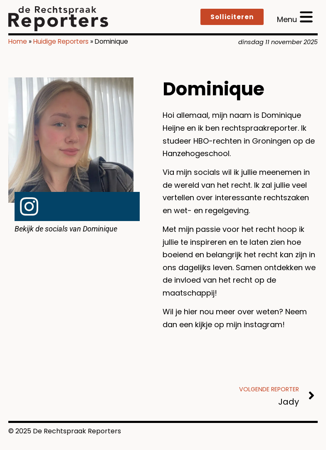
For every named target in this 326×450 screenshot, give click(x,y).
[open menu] (295, 17)
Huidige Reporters (61, 41)
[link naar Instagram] (29, 206)
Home (17, 41)
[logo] (58, 18)
